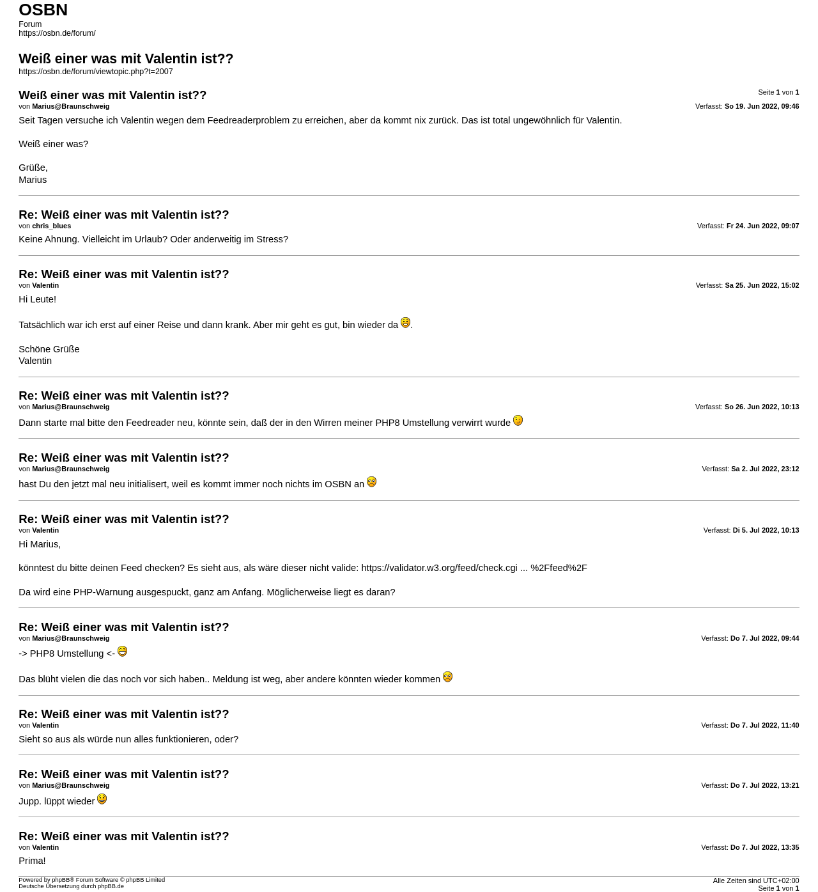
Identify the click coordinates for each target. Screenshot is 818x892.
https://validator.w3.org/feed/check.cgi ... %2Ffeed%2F (474, 568)
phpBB (61, 880)
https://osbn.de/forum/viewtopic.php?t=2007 (96, 71)
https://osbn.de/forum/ (57, 33)
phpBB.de (111, 886)
